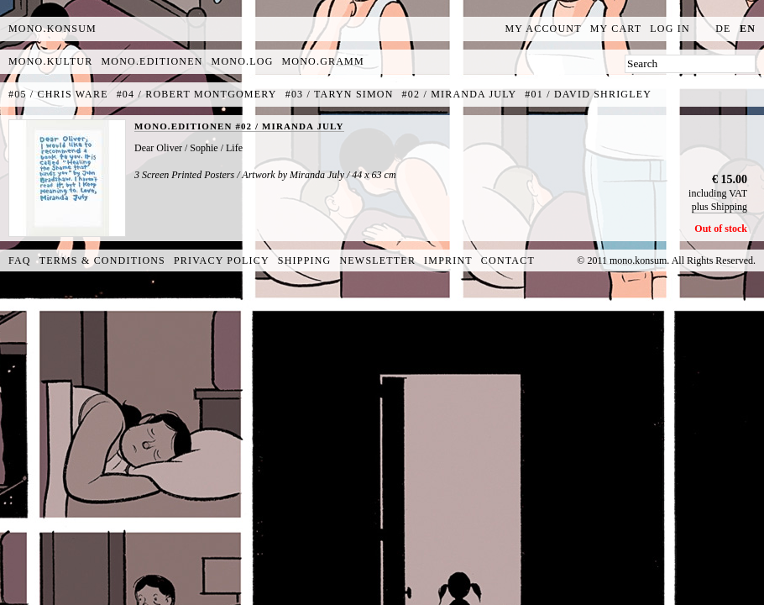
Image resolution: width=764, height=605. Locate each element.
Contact (508, 260)
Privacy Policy (221, 260)
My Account (543, 28)
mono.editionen (151, 61)
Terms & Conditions (102, 260)
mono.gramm (323, 61)
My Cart (616, 28)
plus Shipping (719, 207)
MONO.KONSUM (52, 28)
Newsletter (377, 260)
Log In (670, 28)
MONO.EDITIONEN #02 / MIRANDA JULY (239, 126)
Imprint (448, 260)
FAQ (19, 260)
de (722, 28)
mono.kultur (50, 61)
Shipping (305, 260)
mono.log (243, 61)
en (748, 28)
